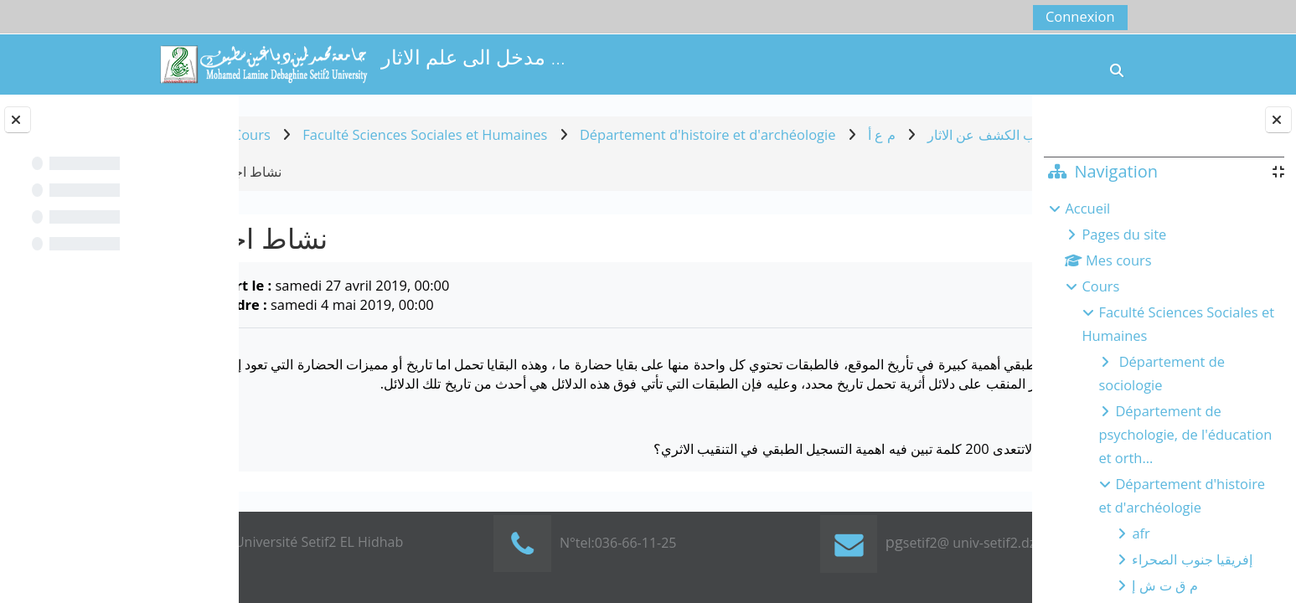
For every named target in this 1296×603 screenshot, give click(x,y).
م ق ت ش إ (1164, 585)
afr (1140, 533)
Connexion (1080, 16)
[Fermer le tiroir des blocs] (1278, 119)
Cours (1100, 286)
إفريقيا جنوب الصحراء (1192, 559)
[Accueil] (263, 62)
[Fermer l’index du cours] (17, 119)
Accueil (1087, 208)
